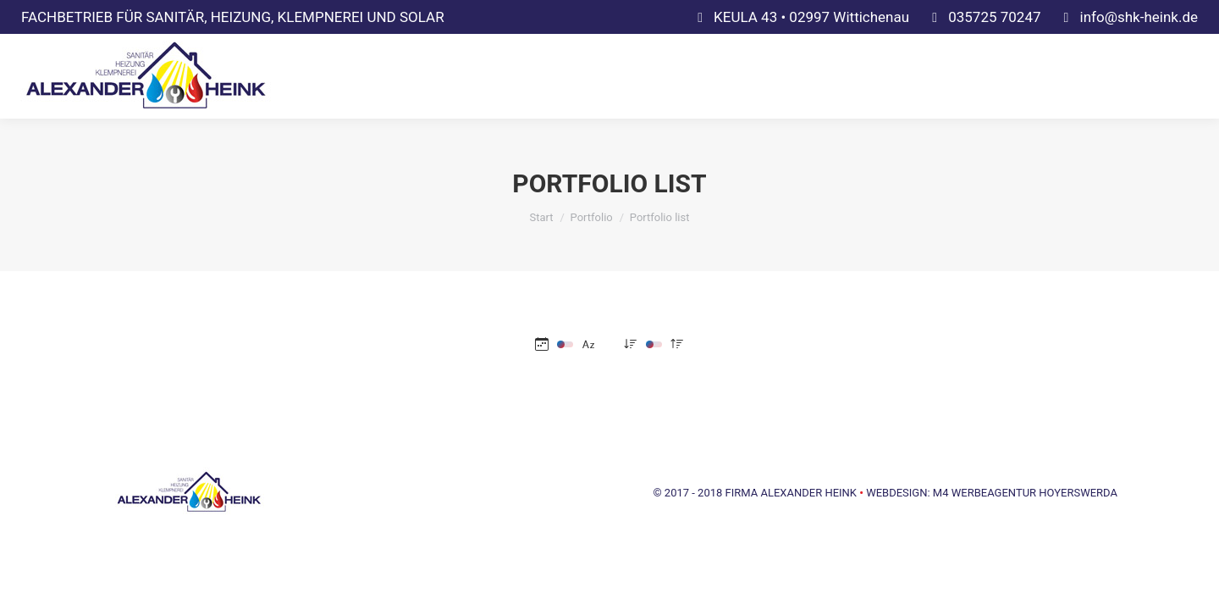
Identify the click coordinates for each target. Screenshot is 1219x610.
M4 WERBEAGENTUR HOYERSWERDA (1025, 492)
